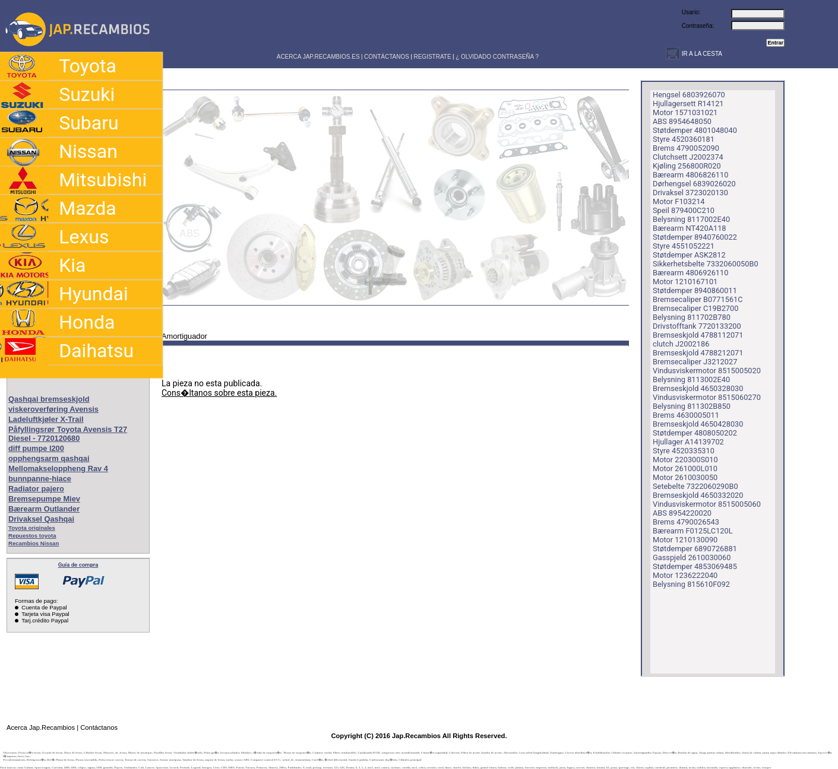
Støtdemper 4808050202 (695, 432)
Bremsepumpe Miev (44, 498)
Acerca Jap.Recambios (41, 727)
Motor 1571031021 (685, 112)
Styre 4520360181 (683, 139)
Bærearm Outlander (44, 508)
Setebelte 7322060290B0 (695, 486)
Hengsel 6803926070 (689, 94)
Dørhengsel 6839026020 (694, 183)
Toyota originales (31, 528)
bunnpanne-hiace (39, 478)
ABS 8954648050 (682, 121)
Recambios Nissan (33, 543)
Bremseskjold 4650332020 (698, 495)
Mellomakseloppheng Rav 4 (58, 468)
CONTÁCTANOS (386, 56)
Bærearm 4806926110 (690, 272)
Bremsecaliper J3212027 (695, 361)
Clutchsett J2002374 (688, 156)
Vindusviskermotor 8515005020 (707, 370)
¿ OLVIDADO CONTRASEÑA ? (497, 56)
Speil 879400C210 (683, 210)
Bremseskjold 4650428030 (698, 424)
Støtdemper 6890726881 (695, 548)
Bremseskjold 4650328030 (698, 388)
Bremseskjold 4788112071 (698, 335)
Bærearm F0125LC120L (693, 530)
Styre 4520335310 (683, 450)
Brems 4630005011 (686, 415)
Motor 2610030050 (685, 477)
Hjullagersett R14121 (688, 103)
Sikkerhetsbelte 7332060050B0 (705, 263)
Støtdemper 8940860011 (695, 290)
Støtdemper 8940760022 (695, 237)
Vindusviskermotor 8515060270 (707, 397)
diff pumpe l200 (36, 448)
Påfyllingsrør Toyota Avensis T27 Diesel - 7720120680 (67, 434)
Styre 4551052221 (683, 245)
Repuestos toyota (32, 535)
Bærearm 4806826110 (690, 174)
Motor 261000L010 (685, 468)
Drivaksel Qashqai (41, 518)
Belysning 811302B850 (692, 406)
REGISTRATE (432, 56)
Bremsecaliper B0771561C (698, 299)
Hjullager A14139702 (688, 441)
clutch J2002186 (681, 343)
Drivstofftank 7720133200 (697, 326)
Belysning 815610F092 (691, 584)
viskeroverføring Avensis (53, 409)
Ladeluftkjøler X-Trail (46, 419)
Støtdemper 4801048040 (695, 130)
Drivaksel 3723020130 (690, 192)
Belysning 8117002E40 (691, 219)
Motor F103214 (679, 201)
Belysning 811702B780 (692, 317)
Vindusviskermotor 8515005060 (707, 504)
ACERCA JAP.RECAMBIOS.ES (318, 56)
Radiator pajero (36, 488)
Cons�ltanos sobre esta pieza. (219, 393)
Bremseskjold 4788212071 (698, 352)
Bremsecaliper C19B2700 (695, 308)
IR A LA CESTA (701, 53)
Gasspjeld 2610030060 (692, 557)
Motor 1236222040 (685, 575)
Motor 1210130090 (685, 539)
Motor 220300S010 (685, 459)
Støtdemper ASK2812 (689, 254)
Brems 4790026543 (686, 521)
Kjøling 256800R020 (687, 165)
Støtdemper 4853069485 (695, 566)
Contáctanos (99, 727)
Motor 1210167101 (685, 281)
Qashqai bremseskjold (49, 399)
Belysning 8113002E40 (691, 379)
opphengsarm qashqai (49, 458)
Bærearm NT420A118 (689, 228)
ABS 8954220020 (682, 513)
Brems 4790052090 (686, 148)
